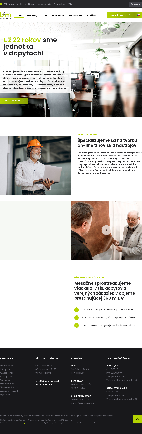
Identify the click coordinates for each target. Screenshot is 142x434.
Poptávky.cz (6, 380)
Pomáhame (75, 15)
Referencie (58, 15)
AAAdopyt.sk (6, 376)
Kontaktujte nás (120, 15)
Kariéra (91, 15)
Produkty (32, 15)
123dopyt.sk (5, 369)
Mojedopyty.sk (7, 383)
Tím (44, 15)
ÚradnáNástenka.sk (9, 391)
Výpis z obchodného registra (121, 380)
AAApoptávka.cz (8, 373)
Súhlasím (135, 4)
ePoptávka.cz (6, 365)
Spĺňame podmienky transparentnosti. (60, 423)
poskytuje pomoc (25, 423)
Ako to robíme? (14, 100)
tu (71, 420)
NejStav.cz (5, 394)
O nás (18, 15)
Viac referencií (14, 249)
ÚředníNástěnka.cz (9, 387)
